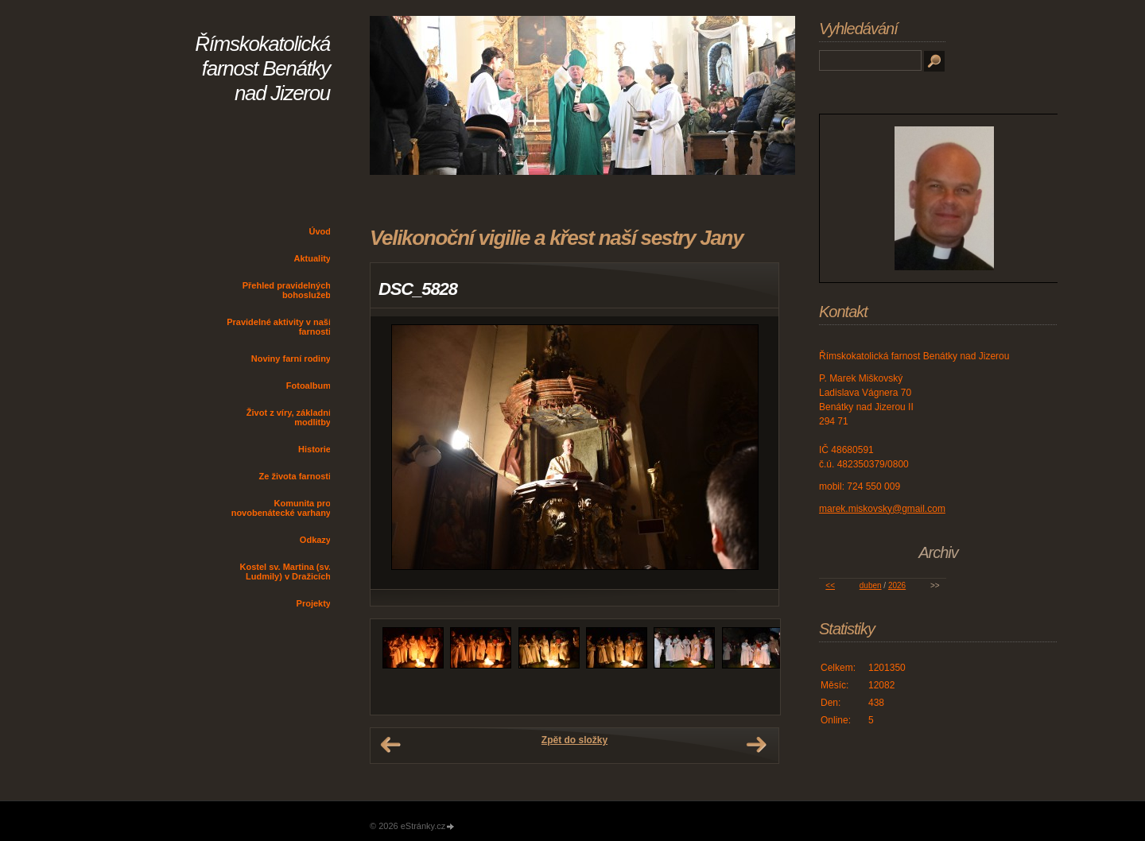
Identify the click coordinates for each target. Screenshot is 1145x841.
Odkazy (315, 540)
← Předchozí (390, 745)
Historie (314, 449)
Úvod (320, 231)
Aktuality (312, 258)
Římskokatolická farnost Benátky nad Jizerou (262, 68)
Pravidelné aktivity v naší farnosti (279, 326)
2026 (897, 585)
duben (871, 585)
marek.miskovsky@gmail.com (882, 508)
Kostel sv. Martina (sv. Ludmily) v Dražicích (285, 571)
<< (830, 585)
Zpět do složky (574, 740)
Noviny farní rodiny (291, 358)
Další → (756, 745)
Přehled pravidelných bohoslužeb (287, 290)
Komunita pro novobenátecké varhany (281, 507)
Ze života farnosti (295, 476)
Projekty (314, 603)
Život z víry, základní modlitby (288, 417)
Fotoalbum (308, 385)
